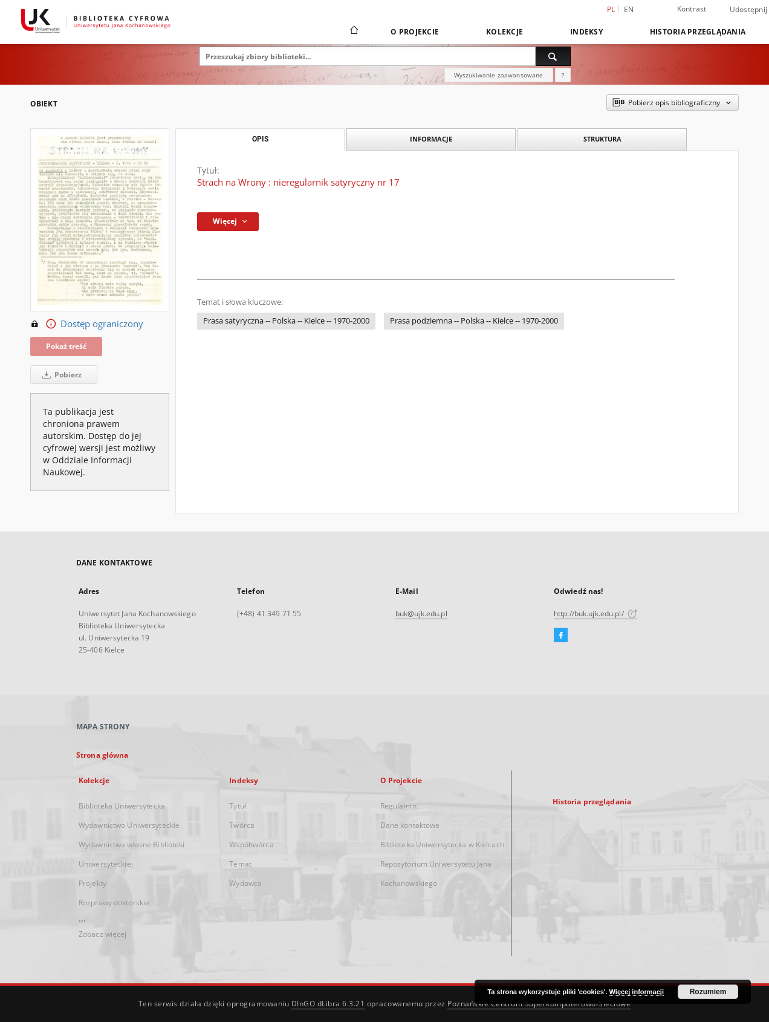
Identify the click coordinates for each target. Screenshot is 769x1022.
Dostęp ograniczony (86, 324)
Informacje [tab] (431, 138)
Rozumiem (708, 992)
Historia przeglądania (697, 32)
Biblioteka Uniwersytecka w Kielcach (442, 844)
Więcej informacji (636, 991)
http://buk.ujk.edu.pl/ (595, 613)
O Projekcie (415, 32)
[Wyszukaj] (553, 56)
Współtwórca (251, 844)
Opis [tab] (260, 139)
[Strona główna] (353, 31)
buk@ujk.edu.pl (421, 613)
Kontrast (692, 9)
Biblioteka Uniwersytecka (122, 806)
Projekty (92, 883)
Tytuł (237, 806)
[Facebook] (561, 635)
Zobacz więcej (103, 934)
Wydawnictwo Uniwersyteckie (129, 825)
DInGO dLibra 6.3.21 (328, 1003)
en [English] (629, 9)
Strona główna (102, 755)
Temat (240, 864)
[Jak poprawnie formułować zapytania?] (563, 75)
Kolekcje (504, 32)
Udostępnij (749, 10)
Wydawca (245, 883)
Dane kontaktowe (410, 825)
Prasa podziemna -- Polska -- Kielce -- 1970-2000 (474, 321)
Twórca (242, 825)
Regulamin (398, 806)
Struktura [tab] (602, 138)
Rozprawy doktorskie (114, 902)
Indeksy (586, 32)
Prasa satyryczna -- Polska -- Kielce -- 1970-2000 (286, 321)
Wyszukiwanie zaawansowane (498, 75)
